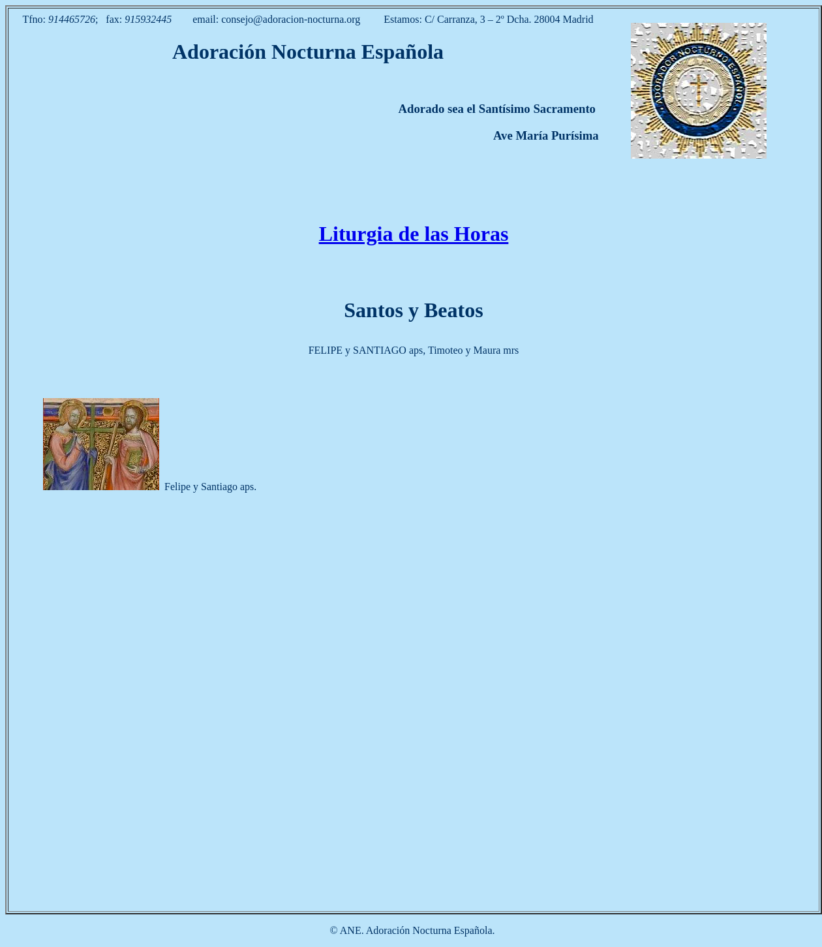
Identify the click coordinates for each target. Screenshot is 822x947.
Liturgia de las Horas (414, 233)
